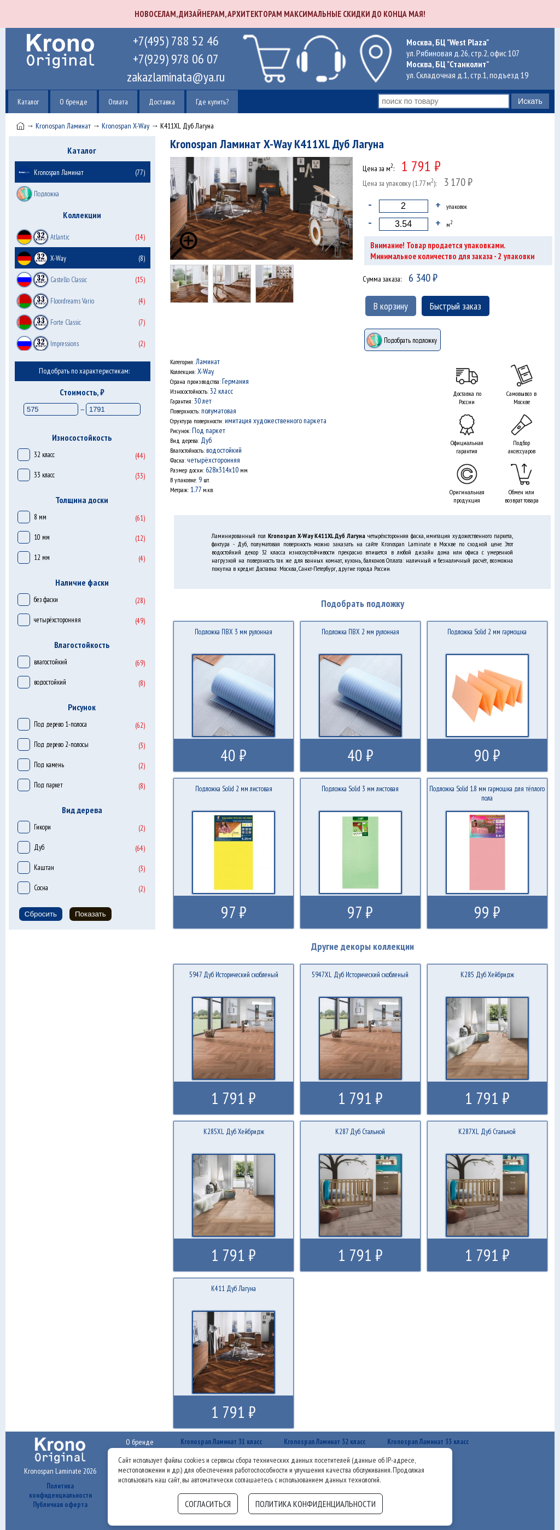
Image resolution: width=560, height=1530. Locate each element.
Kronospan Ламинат (63, 126)
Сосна (41, 887)
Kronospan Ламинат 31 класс (221, 1441)
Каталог (28, 102)
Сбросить (41, 914)
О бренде (74, 102)
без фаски (46, 599)
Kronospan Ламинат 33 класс (428, 1441)
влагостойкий (50, 662)
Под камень (49, 764)
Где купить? (212, 102)
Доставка (162, 102)
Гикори (42, 827)
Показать (90, 914)
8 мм (40, 517)
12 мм (42, 557)
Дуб (39, 847)
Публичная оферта (60, 1504)
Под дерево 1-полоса (60, 724)
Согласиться (208, 1503)
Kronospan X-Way (125, 126)
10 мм (42, 537)
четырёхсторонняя (57, 619)
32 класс (44, 454)
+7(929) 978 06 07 (176, 58)
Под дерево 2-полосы (61, 744)
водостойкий (50, 682)
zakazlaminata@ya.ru (176, 76)
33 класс (44, 475)
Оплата (118, 102)
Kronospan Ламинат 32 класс (324, 1441)
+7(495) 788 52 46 (176, 40)
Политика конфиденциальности (60, 1490)
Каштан (44, 867)
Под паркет (48, 785)
